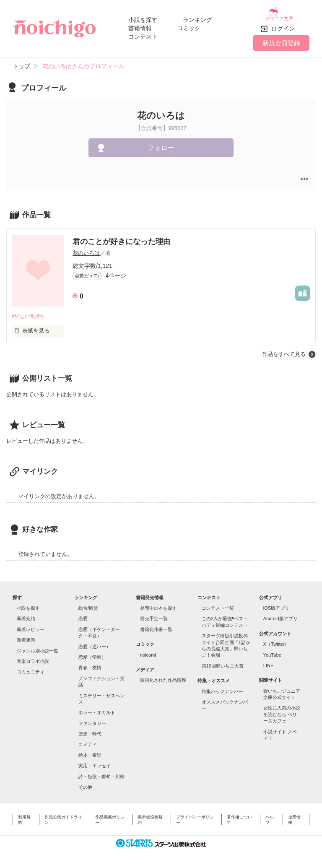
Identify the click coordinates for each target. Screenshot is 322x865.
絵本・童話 (89, 751)
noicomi (148, 651)
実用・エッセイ (94, 761)
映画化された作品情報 (163, 676)
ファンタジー (92, 719)
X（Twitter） (276, 640)
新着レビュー (30, 625)
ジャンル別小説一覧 (37, 646)
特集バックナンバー (222, 687)
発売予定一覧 (154, 615)
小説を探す (143, 17)
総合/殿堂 (88, 604)
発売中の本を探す (158, 604)
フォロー (161, 144)
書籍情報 (140, 26)
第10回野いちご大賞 (223, 662)
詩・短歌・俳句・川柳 (101, 772)
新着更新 (26, 636)
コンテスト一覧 (218, 604)
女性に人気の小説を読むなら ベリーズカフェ (281, 711)
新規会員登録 (281, 38)
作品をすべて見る (284, 350)
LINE (268, 661)
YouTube (272, 651)
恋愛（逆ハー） (94, 642)
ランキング (197, 17)
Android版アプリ (280, 615)
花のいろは (86, 249)
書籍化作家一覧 (156, 625)
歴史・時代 (89, 730)
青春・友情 (89, 664)
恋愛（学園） (92, 653)
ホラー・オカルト (96, 709)
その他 (85, 783)
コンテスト (143, 34)
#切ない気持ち (29, 312)
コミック (188, 26)
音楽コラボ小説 (33, 657)
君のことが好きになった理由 (122, 237)
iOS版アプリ (276, 604)
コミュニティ (30, 668)
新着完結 (26, 615)
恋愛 (83, 615)
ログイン (283, 24)
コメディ (87, 740)
